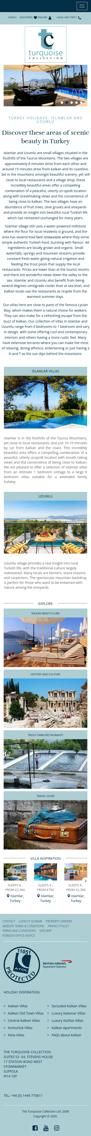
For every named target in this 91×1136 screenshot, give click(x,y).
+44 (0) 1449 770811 (66, 17)
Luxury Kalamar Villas (68, 1013)
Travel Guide (45, 796)
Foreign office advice (18, 935)
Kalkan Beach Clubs (45, 613)
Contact (8, 921)
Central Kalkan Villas (24, 1020)
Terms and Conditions (19, 931)
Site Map (46, 931)
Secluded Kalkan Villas (69, 1006)
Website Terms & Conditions (23, 926)
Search (12, 17)
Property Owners (59, 921)
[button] (85, 881)
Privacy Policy (58, 926)
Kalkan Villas (18, 1006)
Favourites (26, 17)
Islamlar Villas (45, 371)
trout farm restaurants (45, 237)
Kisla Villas (16, 1035)
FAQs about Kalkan (67, 1035)
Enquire (42, 17)
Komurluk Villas (20, 1027)
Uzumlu (45, 496)
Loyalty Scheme (30, 921)
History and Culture (45, 674)
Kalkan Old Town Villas (25, 1013)
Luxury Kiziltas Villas (67, 1020)
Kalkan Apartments (67, 1027)
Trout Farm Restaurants (45, 735)
